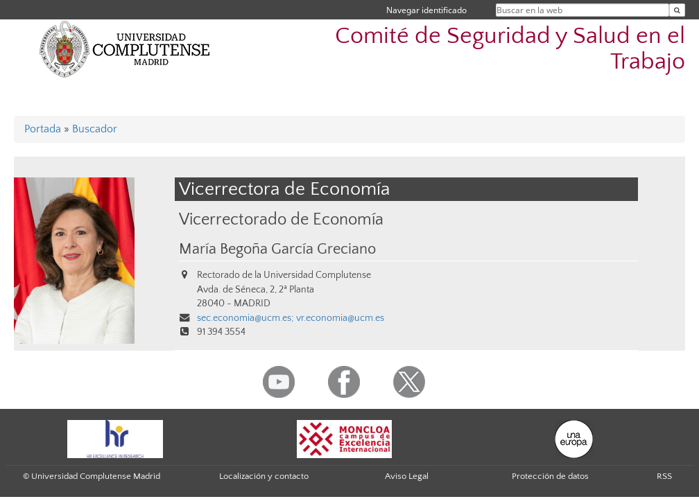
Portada (42, 129)
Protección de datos (550, 476)
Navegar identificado (426, 10)
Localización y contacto (264, 476)
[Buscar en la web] (677, 10)
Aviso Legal (407, 476)
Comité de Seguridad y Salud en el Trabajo (510, 49)
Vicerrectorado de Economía (281, 219)
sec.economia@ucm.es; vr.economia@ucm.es (290, 318)
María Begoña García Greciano (277, 249)
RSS (664, 476)
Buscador (94, 129)
